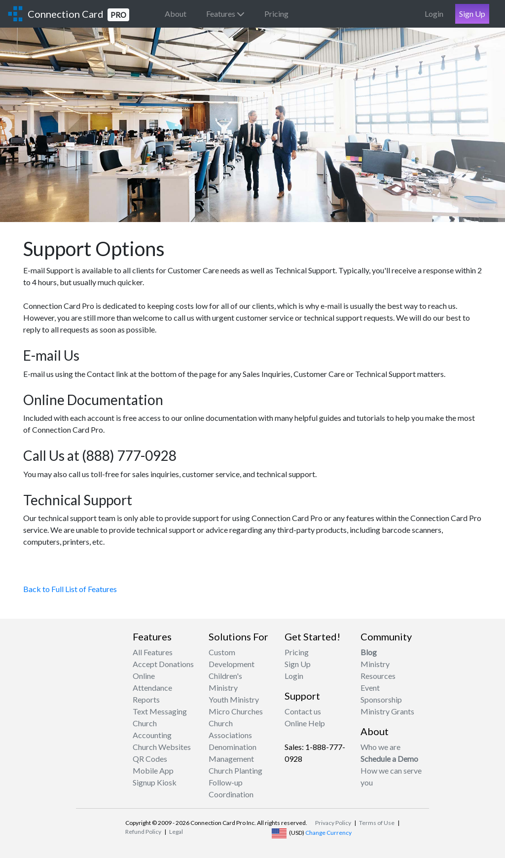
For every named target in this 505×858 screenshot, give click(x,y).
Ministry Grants (387, 711)
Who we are (380, 746)
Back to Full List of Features (70, 589)
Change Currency (328, 832)
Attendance (152, 687)
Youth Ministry (234, 699)
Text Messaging (160, 711)
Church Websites (162, 746)
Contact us (303, 711)
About (175, 13)
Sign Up (472, 13)
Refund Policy (143, 831)
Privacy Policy (333, 822)
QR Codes (150, 758)
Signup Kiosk (155, 782)
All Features (153, 652)
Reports (146, 699)
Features (225, 13)
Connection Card (78, 14)
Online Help (305, 723)
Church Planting (235, 770)
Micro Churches (236, 711)
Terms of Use (377, 822)
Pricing (276, 13)
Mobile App (153, 770)
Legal (176, 831)
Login (434, 13)
